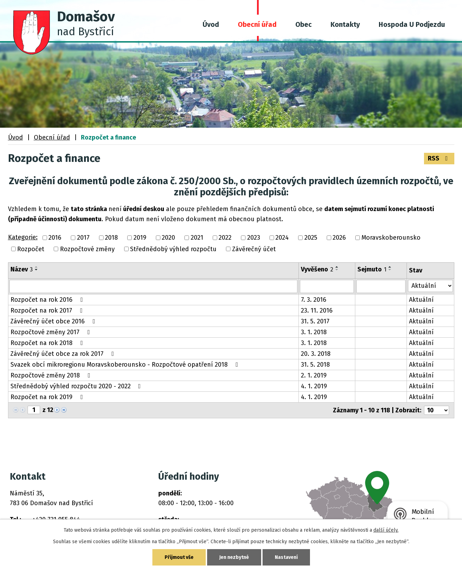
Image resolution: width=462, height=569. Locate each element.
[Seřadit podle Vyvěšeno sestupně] (337, 269)
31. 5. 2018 (315, 364)
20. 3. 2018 (316, 354)
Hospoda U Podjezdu (412, 24)
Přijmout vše (179, 557)
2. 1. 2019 (314, 375)
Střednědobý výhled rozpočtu (173, 249)
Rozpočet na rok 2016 (47, 300)
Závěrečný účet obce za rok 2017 (63, 354)
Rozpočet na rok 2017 (47, 310)
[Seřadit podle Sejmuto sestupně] (390, 269)
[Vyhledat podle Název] (153, 286)
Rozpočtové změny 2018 (51, 375)
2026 (339, 238)
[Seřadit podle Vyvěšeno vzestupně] (337, 266)
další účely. (386, 530)
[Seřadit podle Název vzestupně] (36, 266)
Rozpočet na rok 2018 (47, 343)
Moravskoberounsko (391, 238)
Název (21, 269)
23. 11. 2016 (317, 310)
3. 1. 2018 (314, 332)
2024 (282, 238)
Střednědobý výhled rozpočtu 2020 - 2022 (77, 386)
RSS (439, 158)
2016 (54, 238)
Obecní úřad (257, 24)
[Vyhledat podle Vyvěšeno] (327, 286)
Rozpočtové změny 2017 (51, 332)
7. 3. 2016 (313, 300)
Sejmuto (371, 269)
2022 (225, 238)
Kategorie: (23, 237)
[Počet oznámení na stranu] (436, 410)
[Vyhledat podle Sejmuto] (381, 286)
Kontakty (345, 24)
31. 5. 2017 (315, 321)
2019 (140, 238)
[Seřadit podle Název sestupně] (36, 269)
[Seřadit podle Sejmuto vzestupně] (390, 266)
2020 (168, 238)
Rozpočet (30, 249)
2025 (310, 238)
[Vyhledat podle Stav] (430, 286)
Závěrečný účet (254, 249)
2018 (111, 238)
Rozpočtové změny (87, 249)
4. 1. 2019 (314, 386)
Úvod (211, 24)
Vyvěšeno (317, 269)
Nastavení (286, 557)
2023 (253, 238)
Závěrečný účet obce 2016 (54, 321)
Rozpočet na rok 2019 (47, 397)
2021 (197, 238)
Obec (303, 24)
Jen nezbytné (234, 557)
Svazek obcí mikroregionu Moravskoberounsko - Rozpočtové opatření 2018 (125, 364)
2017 (83, 238)
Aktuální (421, 300)
